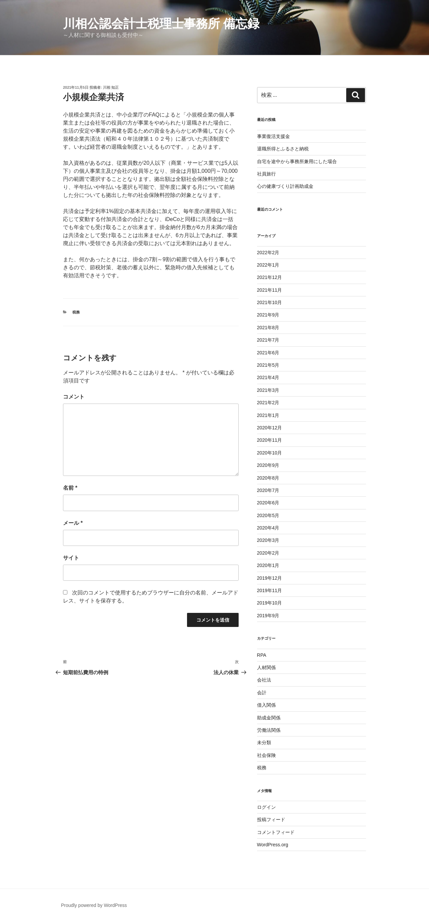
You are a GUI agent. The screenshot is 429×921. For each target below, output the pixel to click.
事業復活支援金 (273, 136)
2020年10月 (269, 452)
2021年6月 (268, 352)
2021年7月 (268, 340)
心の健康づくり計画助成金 (285, 186)
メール (73, 523)
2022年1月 (268, 265)
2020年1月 (268, 565)
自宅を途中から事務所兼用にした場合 (297, 161)
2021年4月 (268, 377)
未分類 (264, 742)
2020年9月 (268, 465)
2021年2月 (268, 402)
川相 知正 (111, 87)
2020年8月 (268, 478)
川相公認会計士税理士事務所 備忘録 (161, 23)
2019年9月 (268, 615)
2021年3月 (268, 390)
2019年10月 (269, 603)
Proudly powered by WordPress (94, 905)
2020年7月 (268, 490)
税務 (76, 312)
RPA (261, 655)
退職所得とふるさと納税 (283, 148)
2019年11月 (269, 590)
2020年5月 (268, 515)
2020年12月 (269, 427)
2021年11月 (269, 290)
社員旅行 (266, 173)
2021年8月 (268, 327)
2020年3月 (268, 540)
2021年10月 (269, 302)
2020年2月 (268, 553)
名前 (70, 488)
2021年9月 (268, 314)
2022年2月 (268, 252)
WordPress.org (272, 844)
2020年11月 (269, 440)
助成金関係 (269, 717)
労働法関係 (269, 730)
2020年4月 (268, 527)
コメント (73, 397)
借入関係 (266, 705)
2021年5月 (268, 365)
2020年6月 (268, 502)
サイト (71, 558)
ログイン (266, 807)
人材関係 (266, 667)
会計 (261, 692)
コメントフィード (276, 832)
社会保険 (266, 755)
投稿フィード (271, 819)
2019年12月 (269, 578)
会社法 (264, 680)
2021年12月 (269, 277)
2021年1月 (268, 415)
